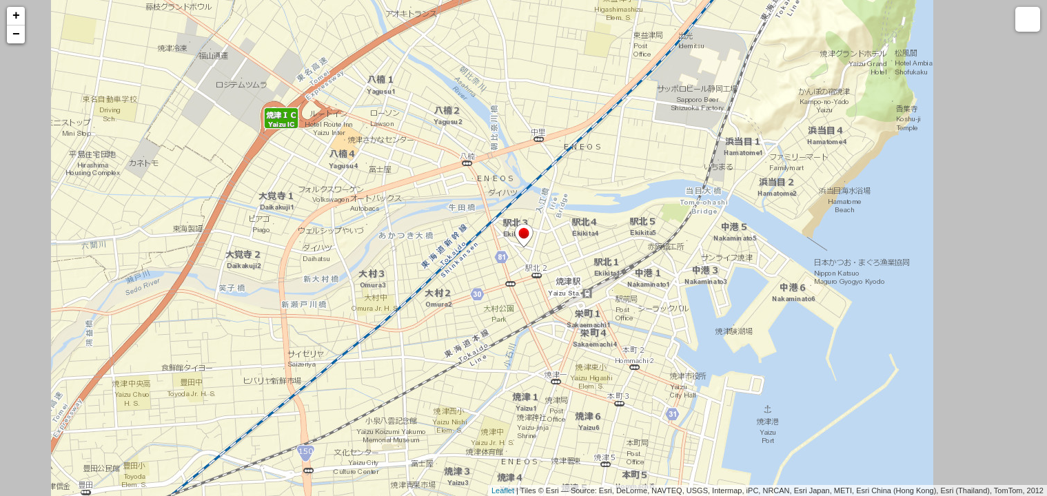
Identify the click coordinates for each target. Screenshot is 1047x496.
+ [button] (16, 16)
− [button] (16, 34)
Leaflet (502, 490)
